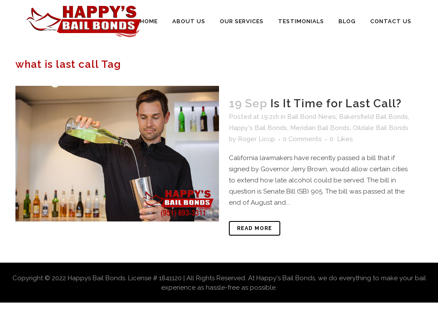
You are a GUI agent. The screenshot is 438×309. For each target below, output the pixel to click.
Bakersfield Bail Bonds (373, 117)
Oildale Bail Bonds (380, 128)
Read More (254, 228)
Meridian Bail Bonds (320, 128)
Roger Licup (256, 139)
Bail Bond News (311, 117)
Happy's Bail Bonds (258, 128)
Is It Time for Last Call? (336, 103)
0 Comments (302, 139)
